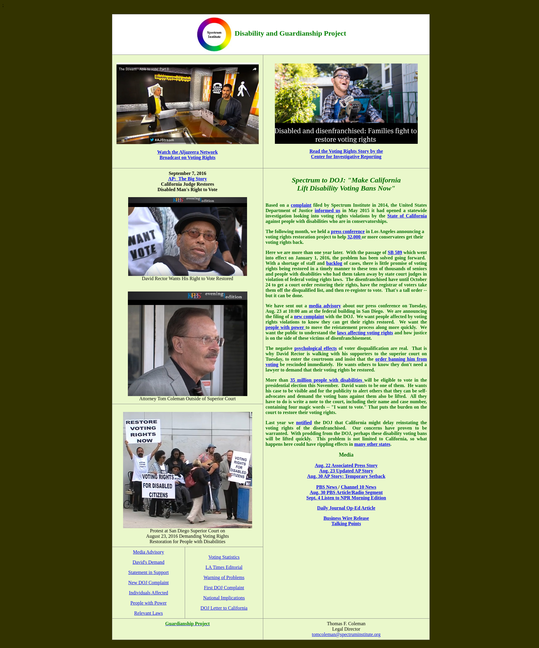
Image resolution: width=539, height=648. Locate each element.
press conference (348, 231)
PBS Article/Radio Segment (355, 492)
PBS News (327, 487)
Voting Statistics (224, 557)
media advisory (325, 305)
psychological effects (315, 348)
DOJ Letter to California (224, 608)
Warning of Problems (224, 577)
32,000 (354, 236)
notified (304, 422)
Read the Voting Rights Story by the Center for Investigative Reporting (346, 154)
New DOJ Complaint (148, 582)
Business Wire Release (346, 518)
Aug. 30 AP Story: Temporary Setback (346, 476)
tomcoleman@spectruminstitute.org (346, 634)
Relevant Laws (148, 613)
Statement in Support (148, 572)
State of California (407, 215)
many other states (372, 444)
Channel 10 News (358, 487)
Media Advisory (148, 552)
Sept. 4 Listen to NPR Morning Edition (346, 497)
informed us (327, 210)
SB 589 (395, 252)
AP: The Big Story (187, 178)
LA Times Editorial (224, 567)
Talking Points (346, 523)
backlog (334, 263)
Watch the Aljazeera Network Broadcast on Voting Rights (187, 154)
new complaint (309, 316)
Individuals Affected (148, 592)
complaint (301, 205)
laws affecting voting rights (365, 332)
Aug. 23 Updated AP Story (346, 470)
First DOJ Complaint (224, 587)
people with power (286, 327)
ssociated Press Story (356, 465)
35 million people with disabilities (327, 380)
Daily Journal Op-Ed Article (346, 507)
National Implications (224, 597)
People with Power (148, 602)
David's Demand (148, 562)
